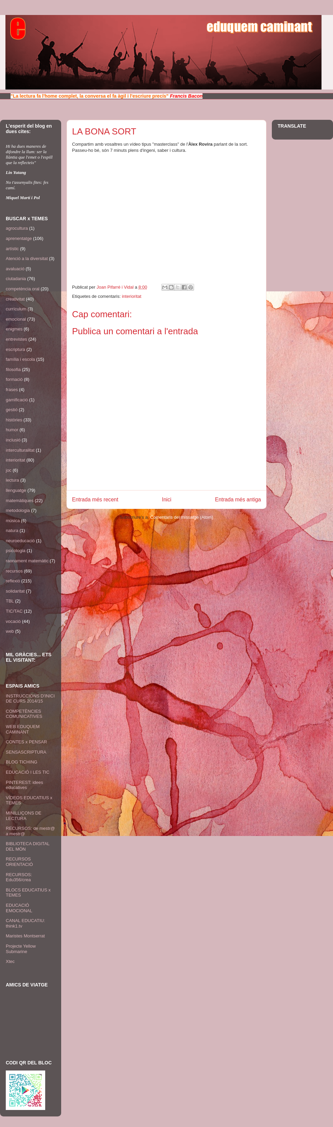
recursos (14, 571)
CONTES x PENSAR (26, 741)
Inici (167, 499)
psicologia (15, 550)
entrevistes (16, 339)
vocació (13, 621)
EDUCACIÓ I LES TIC (27, 772)
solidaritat (15, 591)
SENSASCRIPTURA (26, 752)
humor (12, 429)
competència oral (22, 288)
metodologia (18, 510)
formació (14, 379)
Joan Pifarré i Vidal (116, 287)
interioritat (131, 296)
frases (12, 389)
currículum (16, 308)
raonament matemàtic (27, 560)
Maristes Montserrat (25, 935)
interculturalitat (20, 450)
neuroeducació (20, 540)
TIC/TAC (14, 611)
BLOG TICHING (21, 761)
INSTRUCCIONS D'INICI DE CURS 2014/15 (30, 698)
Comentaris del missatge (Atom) (181, 517)
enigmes (14, 329)
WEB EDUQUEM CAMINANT (23, 729)
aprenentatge (19, 238)
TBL (10, 600)
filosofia (13, 369)
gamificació (17, 399)
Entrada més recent (95, 499)
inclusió (13, 439)
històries (14, 419)
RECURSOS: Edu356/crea (19, 877)
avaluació (15, 268)
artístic (12, 248)
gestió (12, 409)
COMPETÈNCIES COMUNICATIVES (24, 714)
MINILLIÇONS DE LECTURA (23, 815)
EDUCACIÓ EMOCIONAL (19, 908)
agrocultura (17, 228)
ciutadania (16, 278)
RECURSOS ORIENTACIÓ (19, 861)
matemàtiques (20, 500)
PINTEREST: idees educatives (24, 785)
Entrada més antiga (238, 499)
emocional (16, 319)
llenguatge (16, 490)
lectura (12, 480)
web (10, 631)
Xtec (10, 961)
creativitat (15, 299)
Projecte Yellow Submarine (21, 949)
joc (9, 470)
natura (12, 530)
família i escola (20, 359)
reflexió (13, 580)
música (13, 520)
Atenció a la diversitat (27, 258)
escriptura (15, 349)
